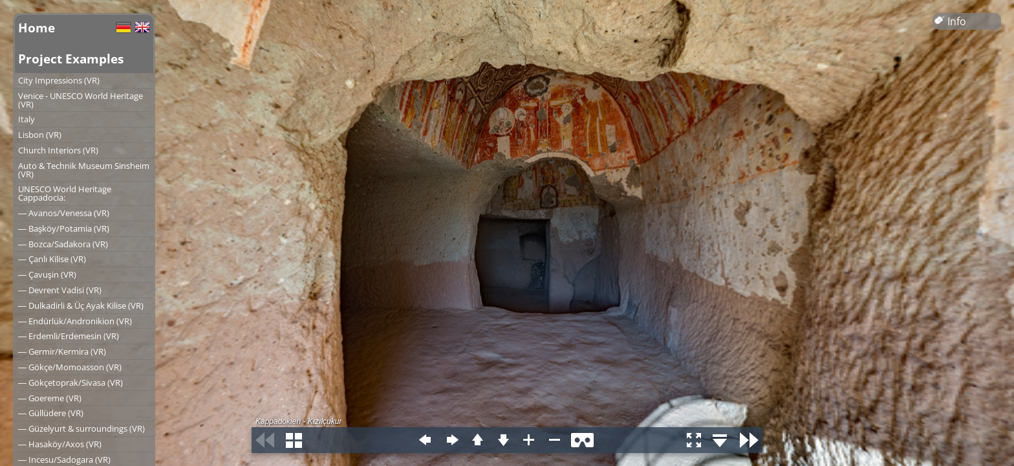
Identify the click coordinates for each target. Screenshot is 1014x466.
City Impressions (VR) (59, 80)
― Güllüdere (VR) (50, 413)
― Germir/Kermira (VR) (62, 351)
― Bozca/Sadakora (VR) (63, 244)
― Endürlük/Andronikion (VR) (75, 321)
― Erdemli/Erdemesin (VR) (68, 336)
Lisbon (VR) (39, 134)
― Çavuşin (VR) (47, 274)
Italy (26, 119)
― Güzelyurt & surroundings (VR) (81, 428)
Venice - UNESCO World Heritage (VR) (80, 100)
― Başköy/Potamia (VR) (63, 228)
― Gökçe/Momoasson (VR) (70, 367)
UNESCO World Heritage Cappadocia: (64, 193)
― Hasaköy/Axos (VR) (60, 444)
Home (36, 27)
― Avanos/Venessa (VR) (63, 213)
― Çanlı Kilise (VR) (52, 259)
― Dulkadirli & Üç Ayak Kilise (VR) (81, 305)
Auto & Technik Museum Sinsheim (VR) (83, 170)
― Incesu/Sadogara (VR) (64, 459)
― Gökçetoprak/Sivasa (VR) (70, 382)
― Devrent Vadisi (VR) (60, 290)
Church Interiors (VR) (58, 150)
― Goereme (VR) (49, 398)
